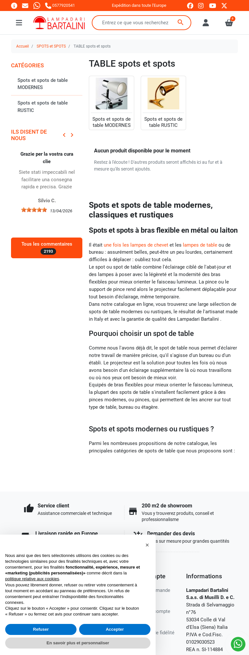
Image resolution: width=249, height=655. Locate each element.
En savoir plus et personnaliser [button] (78, 642)
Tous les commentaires (46, 248)
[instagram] (201, 5)
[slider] (34, 209)
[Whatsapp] (36, 5)
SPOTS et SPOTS (51, 46)
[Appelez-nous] (60, 5)
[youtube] (212, 5)
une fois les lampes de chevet (136, 245)
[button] (147, 545)
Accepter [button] (115, 629)
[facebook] (190, 5)
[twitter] (224, 5)
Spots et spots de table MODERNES (43, 84)
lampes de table (200, 245)
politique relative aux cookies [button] (32, 578)
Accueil (22, 46)
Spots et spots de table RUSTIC (43, 106)
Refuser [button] (41, 629)
